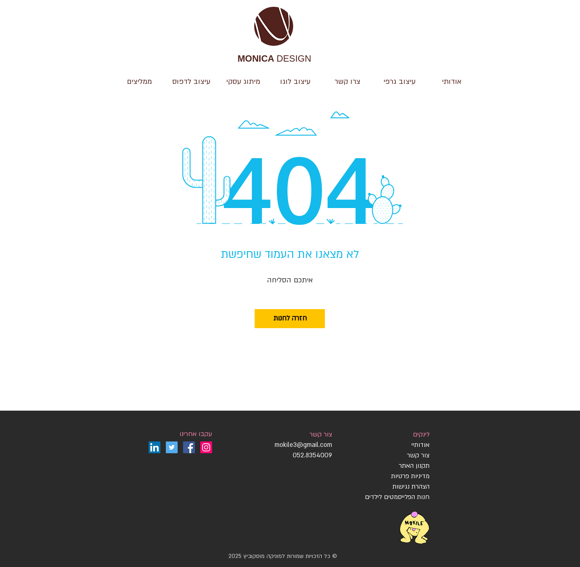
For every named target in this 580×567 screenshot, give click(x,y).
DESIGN (274, 59)
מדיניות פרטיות (410, 476)
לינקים (421, 434)
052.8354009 (312, 455)
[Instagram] (206, 447)
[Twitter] (172, 447)
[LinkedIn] (154, 447)
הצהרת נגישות (410, 486)
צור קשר (320, 434)
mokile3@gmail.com (303, 445)
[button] (295, 81)
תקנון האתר (414, 465)
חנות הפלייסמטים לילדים (397, 497)
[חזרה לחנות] (290, 318)
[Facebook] (189, 447)
